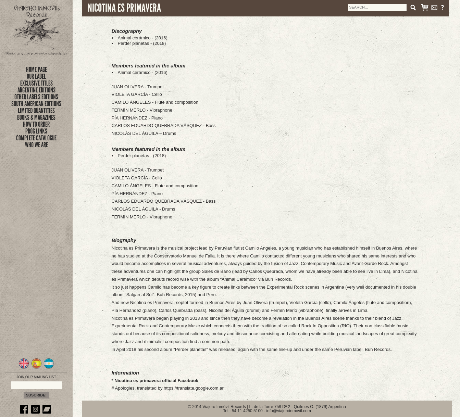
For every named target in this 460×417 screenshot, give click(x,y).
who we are (36, 145)
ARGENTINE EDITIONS (36, 90)
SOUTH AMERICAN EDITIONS (36, 104)
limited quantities (36, 110)
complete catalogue (36, 138)
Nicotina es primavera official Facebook (156, 380)
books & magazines (36, 117)
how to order (36, 124)
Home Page (36, 69)
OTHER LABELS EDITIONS (36, 97)
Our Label (36, 76)
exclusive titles (36, 83)
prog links (36, 131)
